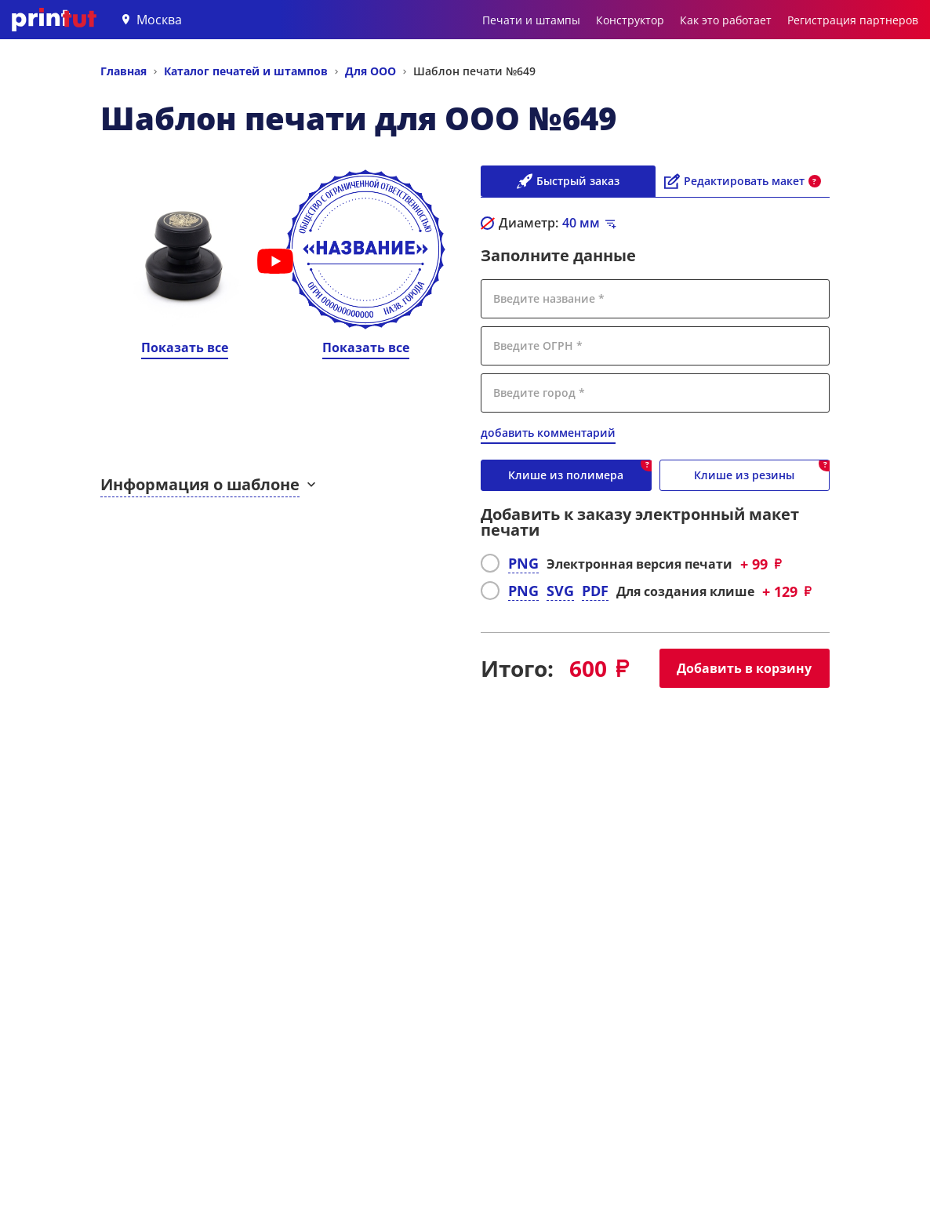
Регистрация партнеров (852, 20)
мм (581, 222)
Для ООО (370, 71)
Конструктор (630, 20)
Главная (123, 71)
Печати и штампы (531, 20)
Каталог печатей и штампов (246, 71)
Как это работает (726, 20)
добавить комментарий (548, 432)
